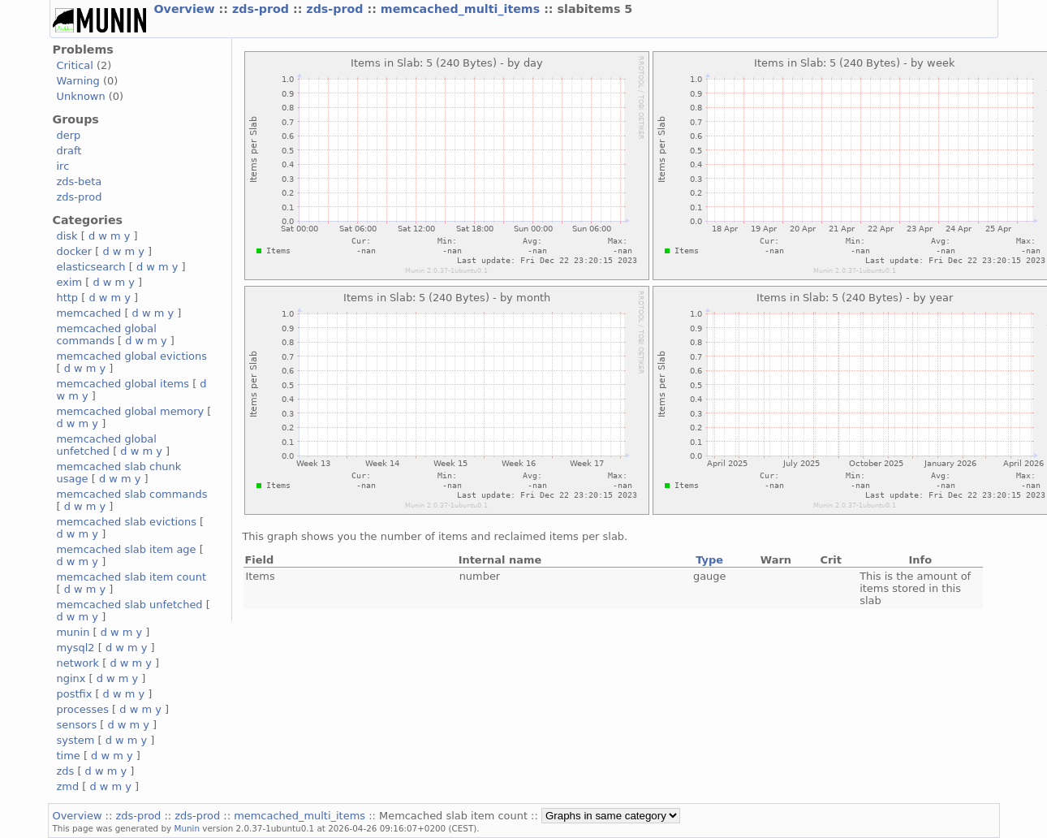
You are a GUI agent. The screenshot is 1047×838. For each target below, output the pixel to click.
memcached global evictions (132, 356)
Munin (187, 828)
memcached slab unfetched (130, 604)
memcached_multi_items (462, 8)
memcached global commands (107, 334)
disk (67, 236)
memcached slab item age (126, 549)
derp (69, 135)
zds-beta (79, 181)
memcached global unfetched (107, 445)
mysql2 (76, 647)
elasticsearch (91, 267)
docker (75, 251)
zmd (68, 786)
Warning (78, 81)
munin (73, 632)
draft (69, 151)
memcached (89, 313)
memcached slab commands (132, 494)
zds (66, 771)
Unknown (81, 96)
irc (63, 166)
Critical (75, 65)
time (68, 755)
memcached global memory (131, 411)
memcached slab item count (131, 577)
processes (83, 709)
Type (709, 560)
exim (70, 282)
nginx (71, 678)
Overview (186, 8)
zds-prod (262, 8)
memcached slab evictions (126, 522)
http (68, 298)
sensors (77, 725)
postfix (75, 694)
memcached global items (123, 384)
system (76, 740)
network (78, 663)
